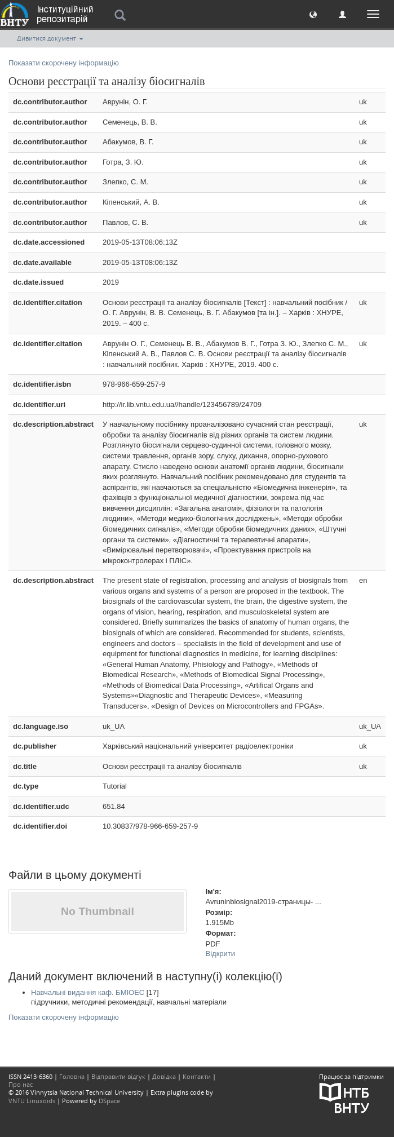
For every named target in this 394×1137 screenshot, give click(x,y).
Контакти (197, 1076)
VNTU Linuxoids (31, 1100)
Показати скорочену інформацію (63, 63)
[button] (313, 14)
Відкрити (221, 953)
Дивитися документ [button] (50, 38)
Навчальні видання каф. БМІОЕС (87, 992)
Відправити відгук (118, 1076)
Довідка (164, 1076)
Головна (72, 1076)
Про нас (20, 1084)
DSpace (109, 1100)
